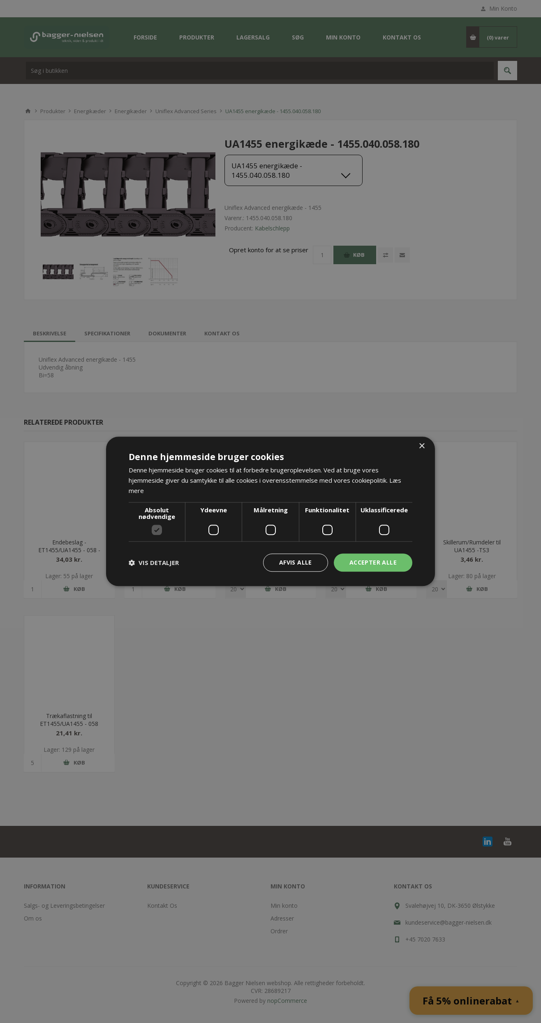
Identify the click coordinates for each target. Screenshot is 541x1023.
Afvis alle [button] (295, 562)
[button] (154, 562)
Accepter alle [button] (373, 562)
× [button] (421, 446)
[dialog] (270, 511)
